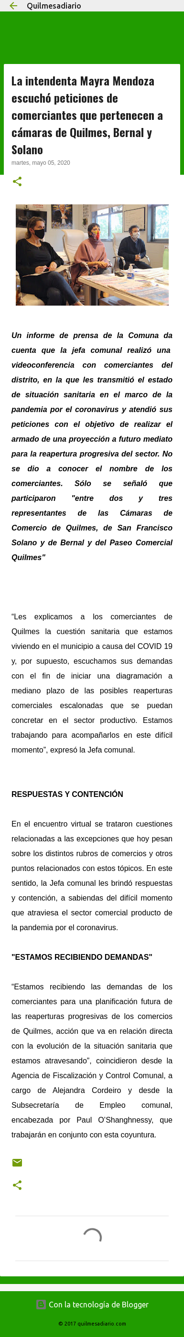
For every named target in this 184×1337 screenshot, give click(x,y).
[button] (17, 182)
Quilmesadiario (54, 5)
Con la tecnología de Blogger (92, 1304)
